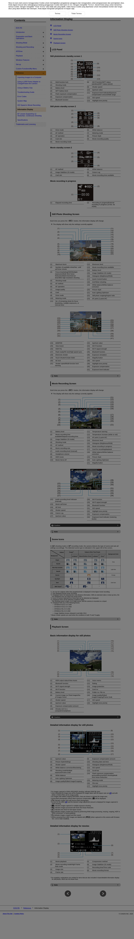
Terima (90, 5)
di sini (70, 5)
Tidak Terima (40, 7)
